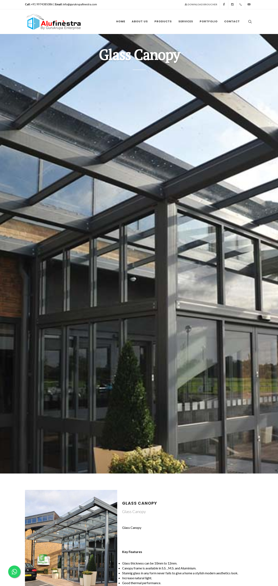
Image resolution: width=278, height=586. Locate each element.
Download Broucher (201, 4)
